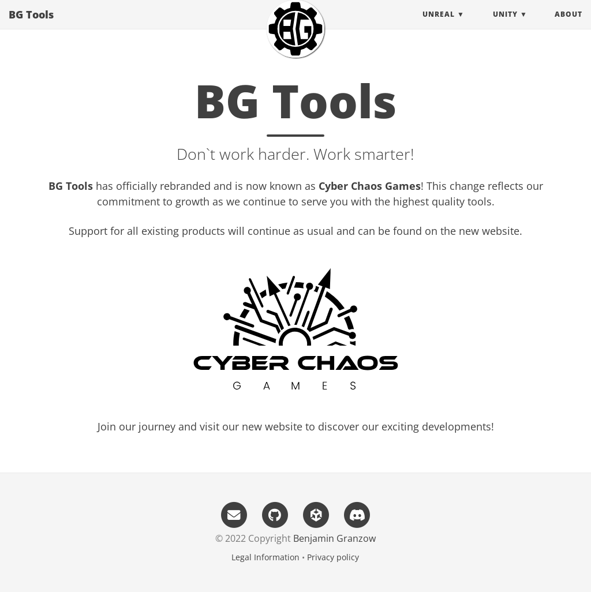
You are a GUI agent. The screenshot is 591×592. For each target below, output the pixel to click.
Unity (505, 26)
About (568, 26)
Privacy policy (333, 557)
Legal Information (265, 557)
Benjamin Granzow (334, 538)
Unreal (438, 26)
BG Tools (31, 26)
